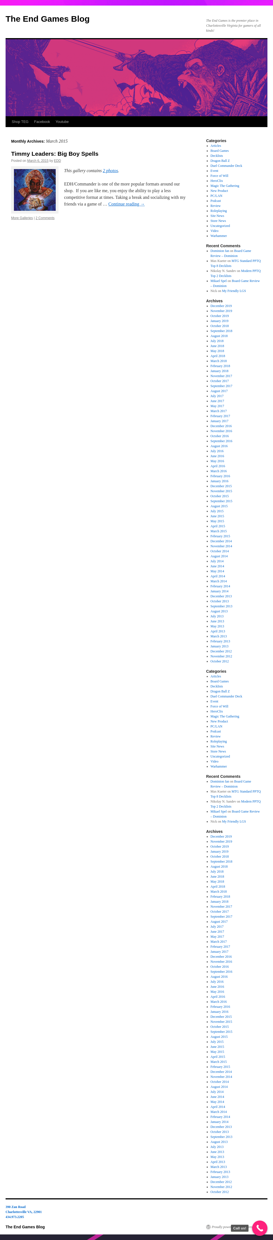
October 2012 (220, 661)
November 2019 (221, 311)
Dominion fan (220, 251)
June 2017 (217, 401)
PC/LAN (217, 196)
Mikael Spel (219, 281)
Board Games (220, 151)
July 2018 (217, 341)
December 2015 (221, 486)
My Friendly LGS (234, 291)
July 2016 (217, 451)
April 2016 (218, 466)
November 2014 (221, 546)
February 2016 (220, 476)
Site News (217, 216)
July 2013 (217, 616)
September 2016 (221, 441)
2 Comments (45, 218)
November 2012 (221, 656)
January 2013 (219, 646)
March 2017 (219, 411)
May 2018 (217, 351)
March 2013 (219, 636)
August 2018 (219, 336)
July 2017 (217, 396)
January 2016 (219, 481)
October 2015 (220, 496)
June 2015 (217, 516)
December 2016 (221, 426)
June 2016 (217, 456)
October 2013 (220, 601)
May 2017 (217, 406)
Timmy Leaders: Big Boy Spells (55, 153)
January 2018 (219, 371)
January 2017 (219, 421)
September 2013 (221, 606)
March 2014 (219, 581)
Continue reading (126, 204)
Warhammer (219, 236)
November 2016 (221, 431)
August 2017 (219, 391)
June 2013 (217, 621)
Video (215, 231)
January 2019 (219, 321)
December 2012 (221, 651)
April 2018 (218, 356)
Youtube (62, 122)
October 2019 (220, 316)
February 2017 (220, 416)
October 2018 (220, 326)
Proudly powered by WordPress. (233, 1227)
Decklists (217, 156)
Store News (218, 221)
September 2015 (221, 501)
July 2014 (217, 561)
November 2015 (221, 491)
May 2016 (217, 461)
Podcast (216, 201)
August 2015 (219, 506)
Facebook (42, 122)
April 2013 (218, 631)
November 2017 (221, 376)
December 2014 (221, 541)
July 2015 (217, 511)
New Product (219, 191)
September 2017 (221, 386)
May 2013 (217, 626)
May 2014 (217, 571)
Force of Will (219, 176)
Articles (216, 146)
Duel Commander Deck (226, 166)
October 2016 (220, 436)
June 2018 (217, 346)
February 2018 (220, 366)
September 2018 (221, 331)
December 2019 (221, 306)
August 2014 (219, 556)
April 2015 (218, 526)
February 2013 (220, 641)
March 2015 (219, 531)
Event (214, 171)
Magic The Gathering (225, 186)
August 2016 (219, 446)
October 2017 (220, 381)
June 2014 (217, 566)
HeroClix (217, 181)
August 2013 (219, 611)
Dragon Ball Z (220, 161)
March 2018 (219, 361)
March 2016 (219, 471)
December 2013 (221, 596)
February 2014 (220, 586)
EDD (57, 161)
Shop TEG (20, 122)
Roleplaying (219, 211)
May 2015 (217, 521)
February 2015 (220, 536)
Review (216, 206)
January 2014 (219, 591)
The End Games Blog (48, 18)
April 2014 (218, 576)
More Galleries (22, 218)
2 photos (110, 170)
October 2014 (220, 551)
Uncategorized (220, 226)
